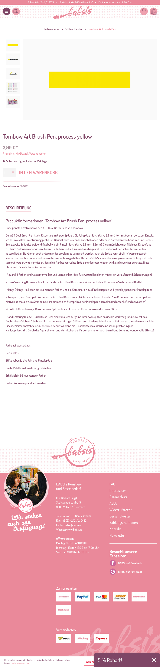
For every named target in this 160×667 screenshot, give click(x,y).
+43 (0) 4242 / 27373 (43, 2)
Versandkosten (120, 516)
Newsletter (117, 535)
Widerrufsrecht (120, 509)
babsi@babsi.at (73, 525)
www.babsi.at (74, 529)
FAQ (112, 484)
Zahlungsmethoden (123, 522)
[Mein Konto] (144, 11)
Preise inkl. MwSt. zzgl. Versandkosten (24, 153)
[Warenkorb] (153, 11)
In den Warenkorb (38, 172)
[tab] (18, 207)
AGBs (113, 503)
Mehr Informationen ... (21, 663)
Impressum (117, 490)
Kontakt (115, 528)
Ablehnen (92, 662)
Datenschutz (118, 496)
